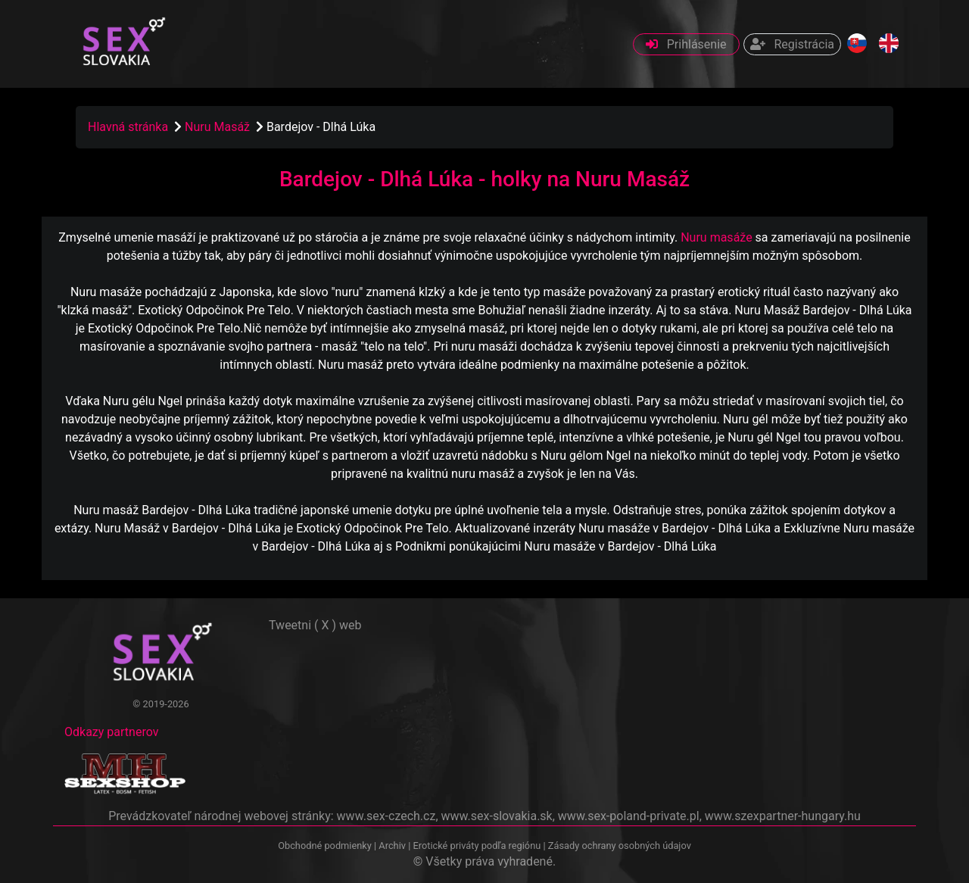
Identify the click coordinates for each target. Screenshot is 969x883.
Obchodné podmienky (326, 845)
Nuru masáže (716, 237)
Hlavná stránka (128, 127)
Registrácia (792, 44)
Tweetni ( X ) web (315, 625)
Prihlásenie (686, 44)
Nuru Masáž (219, 127)
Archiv (392, 845)
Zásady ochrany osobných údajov (619, 845)
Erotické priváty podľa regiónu (477, 845)
